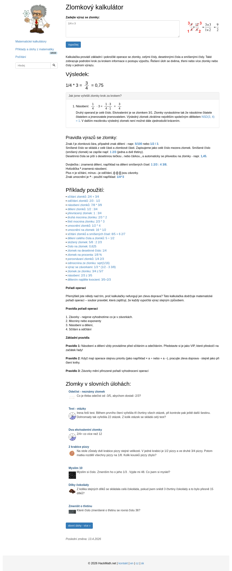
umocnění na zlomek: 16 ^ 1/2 (87, 229)
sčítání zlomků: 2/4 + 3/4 (83, 196)
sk (142, 563)
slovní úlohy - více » (79, 525)
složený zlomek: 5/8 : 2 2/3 (85, 242)
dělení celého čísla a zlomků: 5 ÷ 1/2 (91, 238)
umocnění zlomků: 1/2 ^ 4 (84, 225)
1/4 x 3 (123, 28)
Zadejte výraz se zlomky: (83, 17)
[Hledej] (54, 65)
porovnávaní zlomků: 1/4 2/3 (86, 258)
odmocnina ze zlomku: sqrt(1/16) (89, 263)
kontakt (123, 563)
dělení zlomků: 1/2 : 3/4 (83, 209)
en (131, 563)
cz (137, 563)
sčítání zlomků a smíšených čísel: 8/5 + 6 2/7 (96, 234)
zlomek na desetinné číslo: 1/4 (87, 250)
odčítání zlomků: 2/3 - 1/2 (84, 200)
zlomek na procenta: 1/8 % (85, 254)
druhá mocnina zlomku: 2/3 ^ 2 (87, 217)
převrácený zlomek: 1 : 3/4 (85, 213)
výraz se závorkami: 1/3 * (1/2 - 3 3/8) (92, 267)
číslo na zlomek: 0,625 (82, 246)
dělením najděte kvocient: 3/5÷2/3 (89, 279)
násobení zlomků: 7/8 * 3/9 (85, 205)
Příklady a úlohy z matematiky (36, 50)
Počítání (20, 56)
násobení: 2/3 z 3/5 (80, 275)
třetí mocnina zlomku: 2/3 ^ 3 (86, 221)
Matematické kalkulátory (31, 41)
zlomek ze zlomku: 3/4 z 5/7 (85, 271)
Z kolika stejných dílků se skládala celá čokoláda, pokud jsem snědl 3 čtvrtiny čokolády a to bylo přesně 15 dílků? (141, 489)
